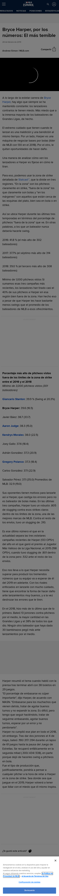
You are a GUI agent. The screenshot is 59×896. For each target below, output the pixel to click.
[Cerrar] (55, 860)
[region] (29, 876)
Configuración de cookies (29, 882)
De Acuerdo (29, 890)
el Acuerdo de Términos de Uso (35, 876)
